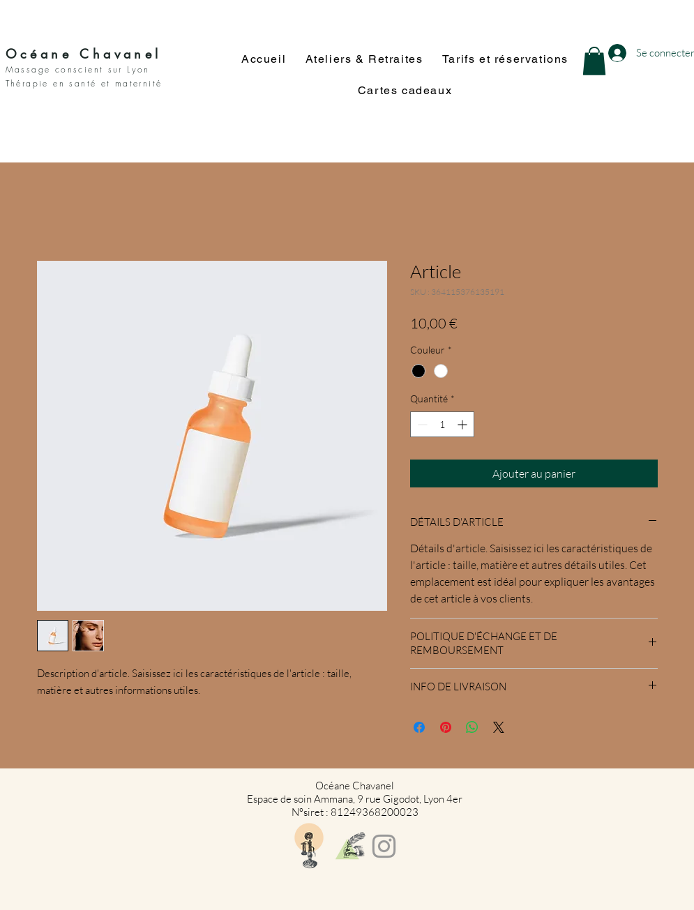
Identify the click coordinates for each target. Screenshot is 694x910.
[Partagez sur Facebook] (419, 727)
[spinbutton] (442, 424)
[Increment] (463, 424)
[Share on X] (498, 727)
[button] (594, 61)
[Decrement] (421, 424)
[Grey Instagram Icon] (384, 846)
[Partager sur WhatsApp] (472, 727)
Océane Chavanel (84, 53)
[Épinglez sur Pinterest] (445, 727)
